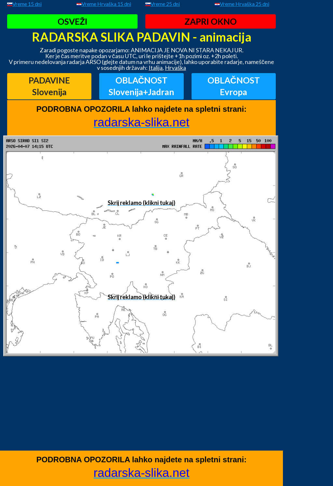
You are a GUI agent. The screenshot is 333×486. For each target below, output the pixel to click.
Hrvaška (175, 67)
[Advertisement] (141, 182)
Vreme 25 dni (165, 4)
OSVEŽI (72, 21)
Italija (156, 67)
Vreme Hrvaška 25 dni (244, 4)
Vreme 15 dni (27, 4)
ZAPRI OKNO (210, 21)
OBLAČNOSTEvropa (233, 86)
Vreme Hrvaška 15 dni (106, 4)
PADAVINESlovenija (49, 86)
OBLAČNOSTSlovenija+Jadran (141, 86)
